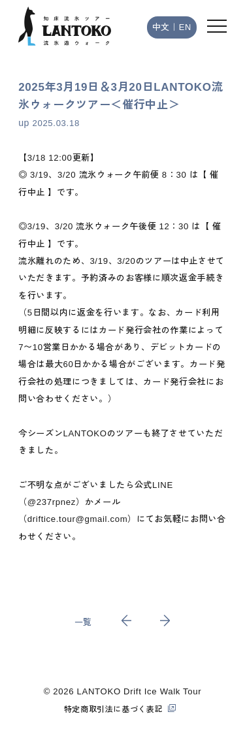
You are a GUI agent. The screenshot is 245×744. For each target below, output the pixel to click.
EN (185, 27)
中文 (161, 27)
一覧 (83, 622)
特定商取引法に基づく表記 (113, 709)
